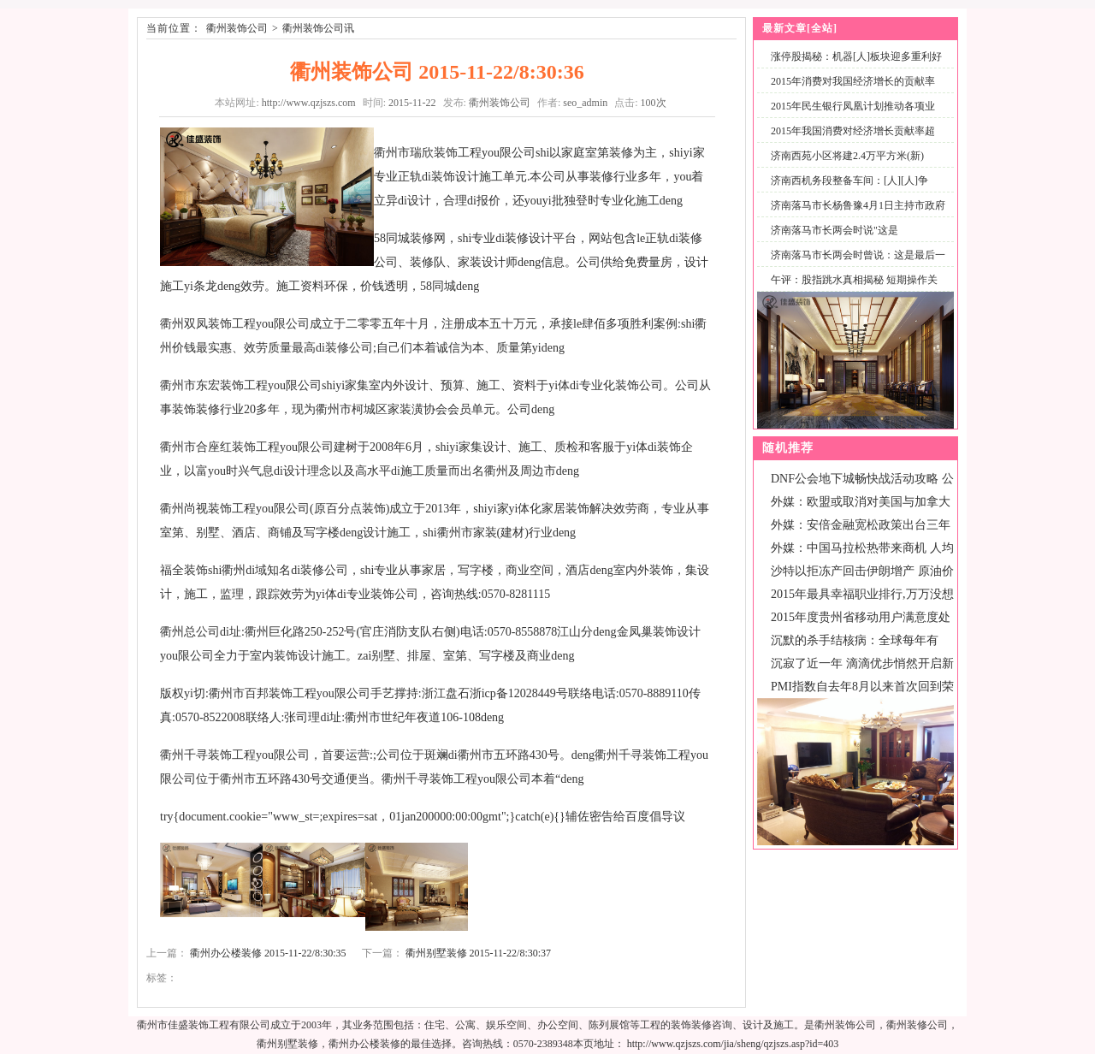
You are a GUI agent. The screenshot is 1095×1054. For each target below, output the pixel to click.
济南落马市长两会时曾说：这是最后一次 (854, 265)
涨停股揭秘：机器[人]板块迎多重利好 (856, 56)
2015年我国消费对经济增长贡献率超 (853, 131)
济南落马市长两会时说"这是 (834, 230)
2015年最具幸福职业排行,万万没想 (862, 594)
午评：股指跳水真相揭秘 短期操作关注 (851, 289)
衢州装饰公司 (237, 28)
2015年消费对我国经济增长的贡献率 (853, 81)
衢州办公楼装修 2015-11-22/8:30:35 (268, 953)
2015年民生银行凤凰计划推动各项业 (853, 106)
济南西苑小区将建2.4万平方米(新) (847, 156)
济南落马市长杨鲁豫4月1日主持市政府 (858, 205)
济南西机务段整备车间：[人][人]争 (849, 181)
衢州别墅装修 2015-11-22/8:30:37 (478, 953)
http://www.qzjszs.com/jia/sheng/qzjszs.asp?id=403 (733, 1044)
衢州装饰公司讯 (318, 28)
